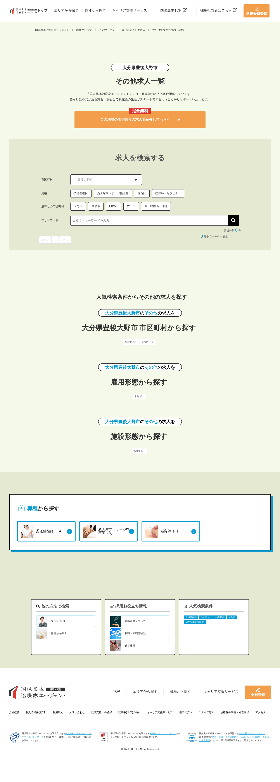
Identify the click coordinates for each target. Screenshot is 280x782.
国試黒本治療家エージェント (52, 30)
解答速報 (130, 645)
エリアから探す (66, 10)
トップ (42, 10)
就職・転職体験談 (135, 633)
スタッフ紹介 (206, 712)
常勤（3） (140, 396)
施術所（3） (139, 451)
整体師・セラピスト (168, 193)
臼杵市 (113, 206)
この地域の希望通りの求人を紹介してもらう (140, 119)
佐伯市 (96, 206)
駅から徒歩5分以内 (195, 621)
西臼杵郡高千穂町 (156, 206)
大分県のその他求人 (133, 30)
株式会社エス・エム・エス (78, 733)
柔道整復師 (81, 193)
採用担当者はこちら (218, 10)
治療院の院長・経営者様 (234, 712)
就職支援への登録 (101, 712)
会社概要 (14, 712)
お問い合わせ (77, 712)
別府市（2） (131, 342)
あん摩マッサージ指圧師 (112, 193)
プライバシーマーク (33, 737)
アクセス (260, 712)
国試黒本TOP (173, 10)
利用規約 (58, 712)
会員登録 (258, 692)
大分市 (78, 206)
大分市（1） (148, 342)
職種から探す (95, 10)
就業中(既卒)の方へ (129, 712)
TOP (116, 691)
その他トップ (107, 30)
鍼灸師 (142, 193)
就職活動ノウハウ (135, 621)
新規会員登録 (256, 10)
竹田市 (131, 206)
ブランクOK (58, 621)
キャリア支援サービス (129, 10)
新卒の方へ (185, 712)
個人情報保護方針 (36, 712)
